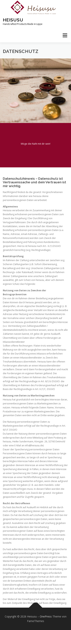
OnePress (46, 616)
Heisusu (13, 19)
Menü (65, 35)
